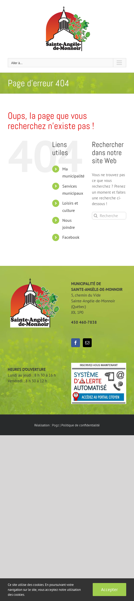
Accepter (109, 589)
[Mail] (87, 342)
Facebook (70, 237)
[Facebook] (75, 342)
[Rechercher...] (109, 215)
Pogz (55, 425)
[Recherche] (95, 215)
